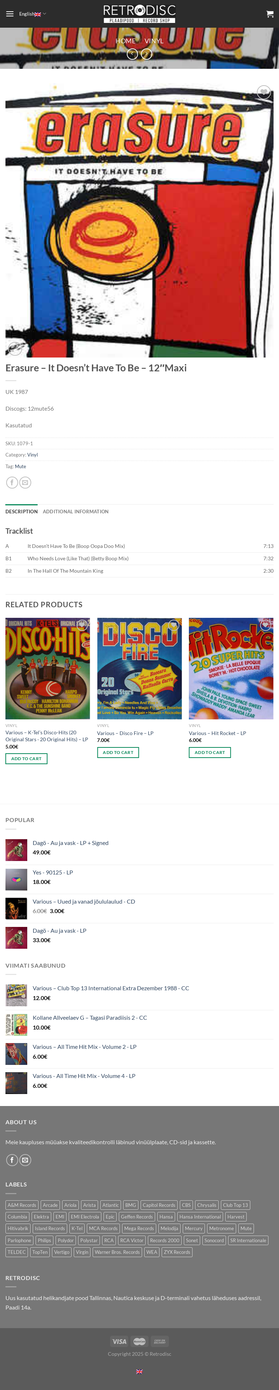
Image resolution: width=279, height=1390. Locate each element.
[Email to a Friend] (25, 483)
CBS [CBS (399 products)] (186, 1205)
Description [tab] (21, 511)
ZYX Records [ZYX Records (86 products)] (177, 1252)
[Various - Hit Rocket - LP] (231, 668)
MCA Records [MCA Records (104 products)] (103, 1228)
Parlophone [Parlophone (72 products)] (19, 1240)
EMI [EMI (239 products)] (60, 1217)
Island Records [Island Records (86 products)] (50, 1228)
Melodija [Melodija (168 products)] (169, 1228)
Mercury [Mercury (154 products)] (194, 1228)
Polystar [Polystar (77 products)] (89, 1240)
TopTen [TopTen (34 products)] (40, 1252)
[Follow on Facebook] (12, 1160)
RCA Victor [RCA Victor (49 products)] (131, 1240)
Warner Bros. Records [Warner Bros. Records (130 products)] (117, 1252)
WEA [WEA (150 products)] (151, 1252)
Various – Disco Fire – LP (125, 733)
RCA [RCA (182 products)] (109, 1240)
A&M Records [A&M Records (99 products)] (22, 1205)
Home (126, 41)
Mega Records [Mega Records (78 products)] (139, 1228)
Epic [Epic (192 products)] (110, 1217)
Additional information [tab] (76, 511)
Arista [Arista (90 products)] (89, 1205)
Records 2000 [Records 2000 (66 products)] (164, 1240)
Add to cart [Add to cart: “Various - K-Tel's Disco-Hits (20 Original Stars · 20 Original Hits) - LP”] (26, 758)
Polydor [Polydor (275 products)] (66, 1240)
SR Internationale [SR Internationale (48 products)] (248, 1240)
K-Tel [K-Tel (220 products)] (77, 1228)
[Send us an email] (25, 1160)
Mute (20, 466)
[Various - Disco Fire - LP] (139, 668)
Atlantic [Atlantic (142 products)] (110, 1205)
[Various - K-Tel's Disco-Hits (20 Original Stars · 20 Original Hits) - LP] (47, 668)
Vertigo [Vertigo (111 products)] (61, 1252)
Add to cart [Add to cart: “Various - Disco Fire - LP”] (118, 752)
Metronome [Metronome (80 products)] (221, 1228)
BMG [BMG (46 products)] (130, 1205)
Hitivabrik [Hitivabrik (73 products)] (18, 1228)
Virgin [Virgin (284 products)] (82, 1252)
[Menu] (9, 14)
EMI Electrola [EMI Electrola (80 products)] (85, 1217)
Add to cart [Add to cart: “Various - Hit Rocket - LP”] (210, 752)
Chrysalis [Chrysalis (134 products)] (207, 1205)
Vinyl (154, 41)
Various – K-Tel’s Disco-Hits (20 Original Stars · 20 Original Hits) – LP (46, 735)
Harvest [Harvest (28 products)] (235, 1217)
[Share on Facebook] (12, 483)
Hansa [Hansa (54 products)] (166, 1217)
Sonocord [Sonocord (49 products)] (214, 1240)
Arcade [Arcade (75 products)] (50, 1205)
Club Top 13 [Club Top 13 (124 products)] (235, 1205)
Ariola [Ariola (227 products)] (70, 1205)
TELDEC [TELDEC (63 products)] (17, 1252)
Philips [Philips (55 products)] (44, 1240)
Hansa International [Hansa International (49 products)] (200, 1217)
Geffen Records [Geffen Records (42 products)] (137, 1217)
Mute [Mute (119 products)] (246, 1228)
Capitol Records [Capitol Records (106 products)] (159, 1205)
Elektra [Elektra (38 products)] (41, 1217)
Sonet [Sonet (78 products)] (192, 1240)
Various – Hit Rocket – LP (217, 733)
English (32, 13)
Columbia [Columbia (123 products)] (17, 1217)
